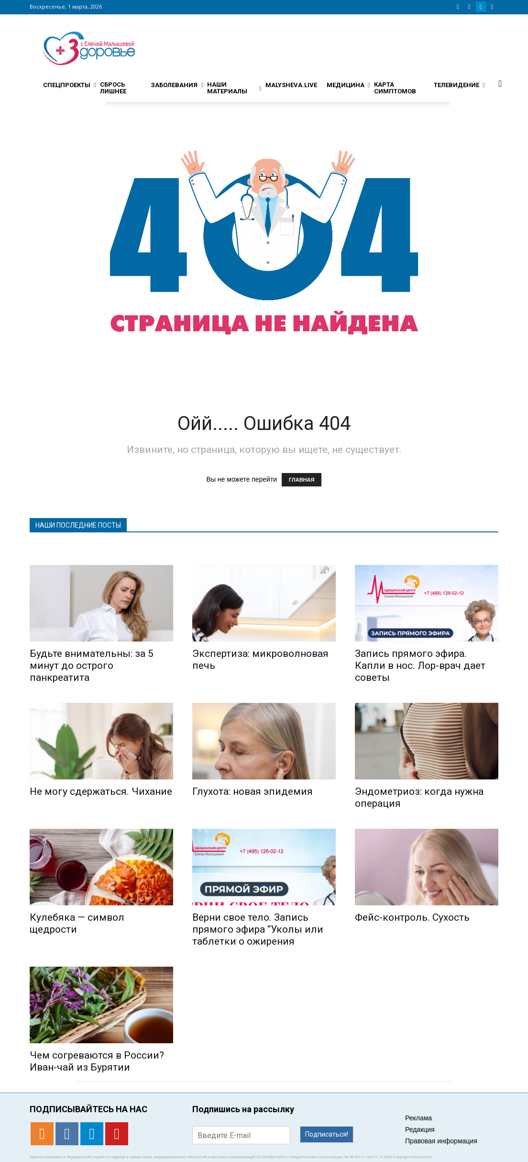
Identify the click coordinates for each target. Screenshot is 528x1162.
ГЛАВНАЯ (301, 480)
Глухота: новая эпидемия (252, 791)
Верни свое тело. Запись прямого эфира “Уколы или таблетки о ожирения (257, 929)
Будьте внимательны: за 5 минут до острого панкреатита (92, 665)
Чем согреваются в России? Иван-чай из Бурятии (97, 1061)
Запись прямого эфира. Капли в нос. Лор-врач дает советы (420, 665)
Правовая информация (441, 1141)
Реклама (418, 1118)
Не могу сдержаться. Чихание (101, 791)
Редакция (420, 1129)
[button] (500, 83)
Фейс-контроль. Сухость (412, 917)
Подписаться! (326, 1134)
